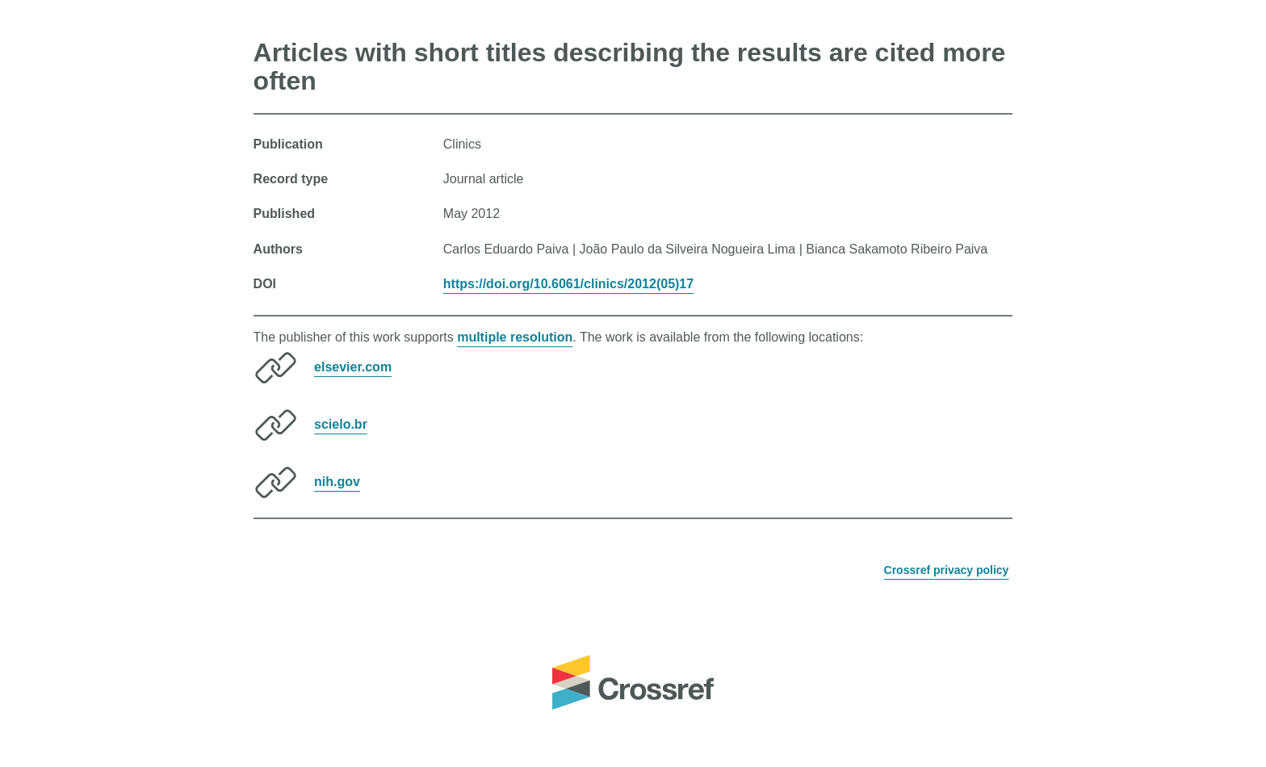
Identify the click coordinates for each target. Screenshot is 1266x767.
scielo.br (340, 424)
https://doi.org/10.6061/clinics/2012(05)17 (568, 284)
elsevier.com (353, 367)
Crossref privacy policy (946, 570)
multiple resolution (514, 337)
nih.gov (337, 481)
